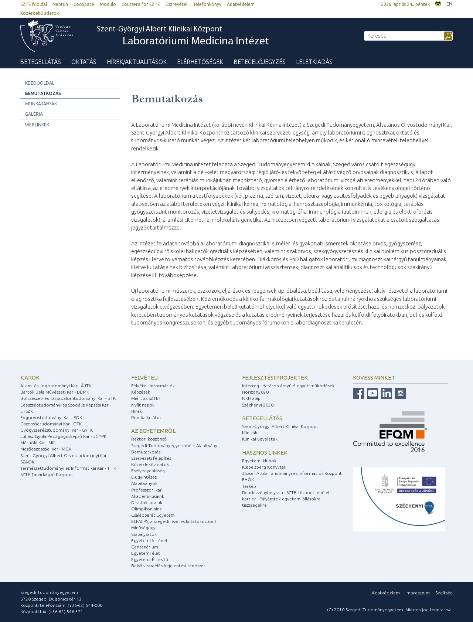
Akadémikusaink (147, 496)
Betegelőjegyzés (260, 61)
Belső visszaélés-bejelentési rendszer (168, 565)
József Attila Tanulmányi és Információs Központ (292, 473)
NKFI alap (251, 398)
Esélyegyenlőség (148, 470)
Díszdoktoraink (146, 502)
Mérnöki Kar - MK (37, 442)
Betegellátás (40, 61)
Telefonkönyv (207, 4)
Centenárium (144, 546)
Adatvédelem (241, 4)
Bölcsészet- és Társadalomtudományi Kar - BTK (68, 398)
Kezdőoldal (39, 83)
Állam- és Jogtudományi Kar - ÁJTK (55, 385)
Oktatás (83, 61)
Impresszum (417, 592)
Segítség (444, 592)
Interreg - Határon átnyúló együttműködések (288, 385)
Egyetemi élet (145, 553)
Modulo (108, 4)
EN (449, 3)
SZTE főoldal (33, 4)
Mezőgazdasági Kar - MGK (45, 448)
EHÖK (248, 479)
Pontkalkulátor (146, 417)
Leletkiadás (314, 61)
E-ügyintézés (144, 477)
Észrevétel (176, 4)
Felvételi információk (153, 385)
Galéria (34, 114)
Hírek (136, 411)
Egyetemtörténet (149, 540)
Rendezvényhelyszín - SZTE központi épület (286, 492)
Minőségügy (143, 527)
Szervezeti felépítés (151, 458)
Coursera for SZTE (141, 4)
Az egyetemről (153, 431)
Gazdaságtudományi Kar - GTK (51, 423)
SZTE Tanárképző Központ (46, 474)
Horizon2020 (255, 392)
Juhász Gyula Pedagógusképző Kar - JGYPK (63, 436)
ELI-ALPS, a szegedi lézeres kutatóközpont (174, 521)
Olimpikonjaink (146, 508)
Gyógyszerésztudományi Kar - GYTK (56, 430)
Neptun (60, 4)
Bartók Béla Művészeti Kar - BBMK (54, 392)
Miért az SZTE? (145, 398)
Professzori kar (146, 489)
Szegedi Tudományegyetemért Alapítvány (174, 445)
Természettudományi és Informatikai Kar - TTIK (68, 468)
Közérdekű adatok (39, 13)
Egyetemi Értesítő (149, 559)
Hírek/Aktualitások (137, 61)
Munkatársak (41, 103)
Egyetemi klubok (259, 460)
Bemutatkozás (43, 93)
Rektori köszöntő (149, 438)
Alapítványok (144, 483)
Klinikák (249, 432)
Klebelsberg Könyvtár (264, 467)
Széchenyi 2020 (257, 404)
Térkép (249, 486)
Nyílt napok (142, 404)
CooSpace (84, 4)
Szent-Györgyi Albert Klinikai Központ (183, 37)
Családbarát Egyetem (153, 515)
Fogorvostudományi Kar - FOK (51, 417)
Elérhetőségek (200, 61)
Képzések (140, 392)
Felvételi (145, 377)
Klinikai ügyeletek (260, 438)
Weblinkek (37, 124)
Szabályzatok (144, 534)
